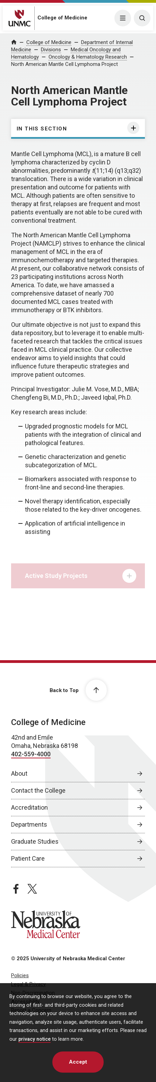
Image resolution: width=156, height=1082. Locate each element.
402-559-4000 (31, 754)
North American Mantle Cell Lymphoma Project (64, 64)
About (19, 773)
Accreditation (29, 807)
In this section (42, 129)
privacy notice (34, 1039)
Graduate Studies (35, 841)
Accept (78, 1062)
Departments (29, 824)
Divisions (51, 49)
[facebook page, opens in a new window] (16, 889)
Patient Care (28, 858)
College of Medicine (62, 18)
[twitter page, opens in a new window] (32, 889)
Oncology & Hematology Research (88, 57)
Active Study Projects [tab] (80, 578)
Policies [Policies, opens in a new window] (20, 975)
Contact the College (38, 790)
